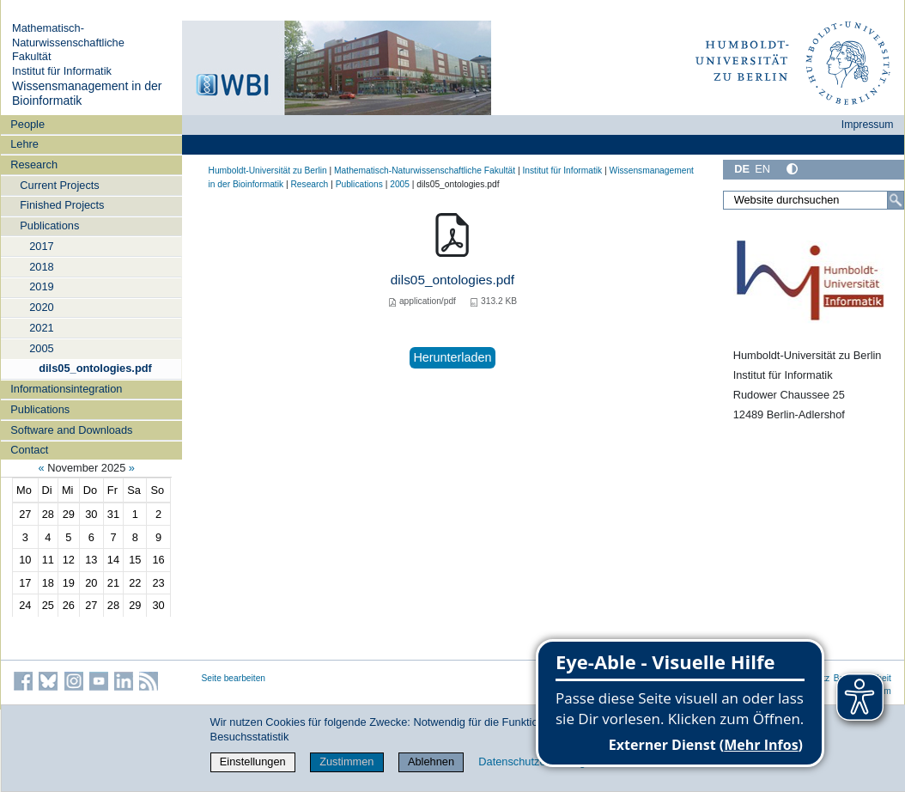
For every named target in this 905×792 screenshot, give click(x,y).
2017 (41, 246)
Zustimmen (346, 761)
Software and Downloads (71, 429)
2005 (41, 348)
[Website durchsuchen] (813, 200)
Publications (49, 225)
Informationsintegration (66, 388)
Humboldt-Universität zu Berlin (268, 170)
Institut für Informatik (62, 70)
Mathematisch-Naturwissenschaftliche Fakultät (68, 42)
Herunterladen (452, 357)
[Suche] (895, 200)
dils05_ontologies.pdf (95, 368)
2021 (41, 327)
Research (34, 164)
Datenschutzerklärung (531, 761)
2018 (41, 266)
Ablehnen (431, 761)
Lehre (24, 143)
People (27, 124)
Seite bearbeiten (234, 678)
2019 (41, 286)
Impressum (867, 125)
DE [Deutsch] (742, 168)
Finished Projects (62, 204)
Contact (29, 449)
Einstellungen (253, 761)
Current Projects (59, 185)
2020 (41, 307)
